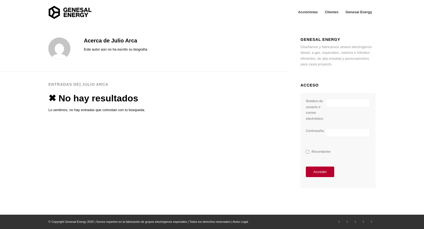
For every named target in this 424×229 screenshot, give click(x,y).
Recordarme (321, 152)
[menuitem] (307, 12)
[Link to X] (339, 222)
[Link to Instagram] (363, 222)
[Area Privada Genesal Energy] (70, 12)
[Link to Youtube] (371, 222)
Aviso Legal (240, 221)
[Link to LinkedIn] (355, 222)
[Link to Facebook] (347, 222)
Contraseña (315, 131)
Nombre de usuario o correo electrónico (314, 109)
